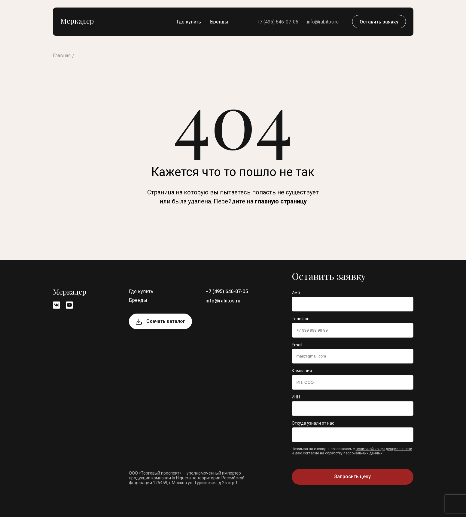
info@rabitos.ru (323, 22)
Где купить (189, 22)
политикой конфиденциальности (384, 449)
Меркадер (77, 21)
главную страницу (281, 201)
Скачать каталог (165, 321)
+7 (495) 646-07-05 (277, 22)
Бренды (219, 22)
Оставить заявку (379, 22)
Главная (62, 55)
